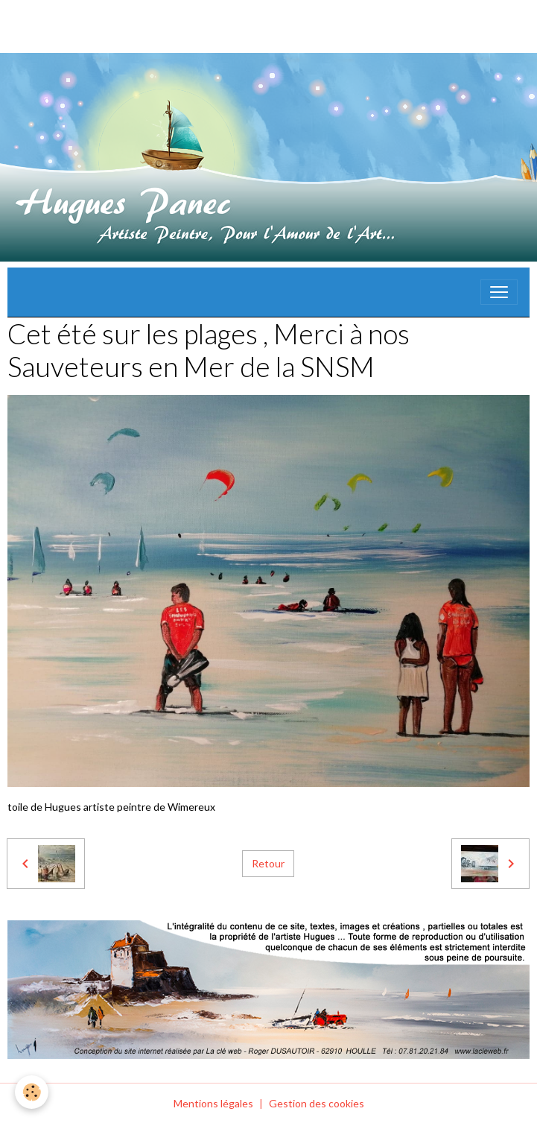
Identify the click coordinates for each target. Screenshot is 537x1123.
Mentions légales (213, 1103)
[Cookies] (31, 1092)
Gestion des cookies (316, 1103)
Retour (268, 863)
